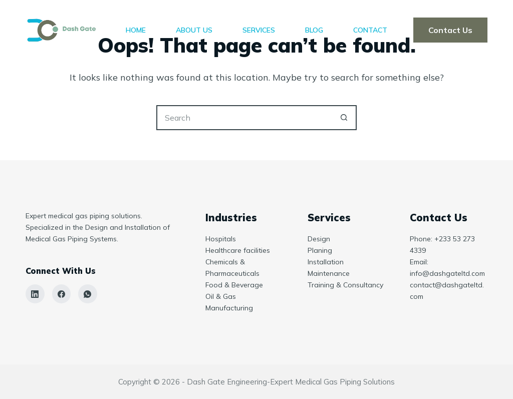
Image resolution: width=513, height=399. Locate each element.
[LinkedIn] (35, 293)
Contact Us (450, 30)
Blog (314, 30)
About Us (194, 30)
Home (136, 30)
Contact (370, 30)
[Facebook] (61, 293)
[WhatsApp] (87, 293)
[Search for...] (244, 117)
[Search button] (344, 117)
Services (258, 30)
